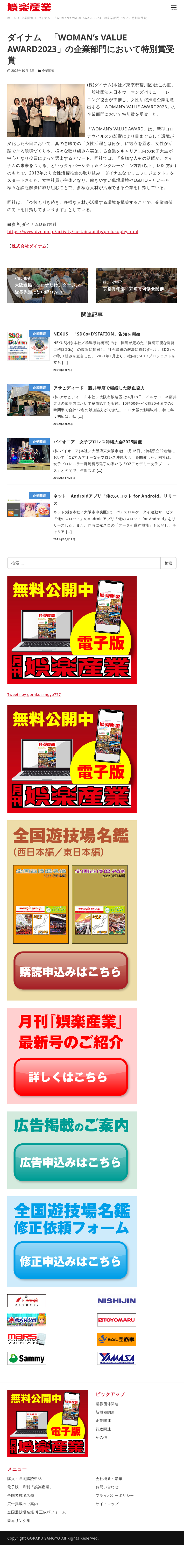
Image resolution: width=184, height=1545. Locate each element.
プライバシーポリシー (115, 1495)
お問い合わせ (107, 1486)
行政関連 (103, 1429)
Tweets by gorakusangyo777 (34, 694)
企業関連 (48, 70)
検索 (168, 563)
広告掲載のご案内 (22, 1503)
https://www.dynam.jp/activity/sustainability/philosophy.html (72, 231)
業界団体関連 (107, 1403)
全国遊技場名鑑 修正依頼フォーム (36, 1511)
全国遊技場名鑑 (20, 1495)
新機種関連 (105, 1412)
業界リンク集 (18, 1520)
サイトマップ (107, 1503)
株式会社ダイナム (29, 246)
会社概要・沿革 (109, 1478)
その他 (101, 1437)
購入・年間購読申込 (24, 1478)
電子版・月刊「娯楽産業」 (30, 1486)
